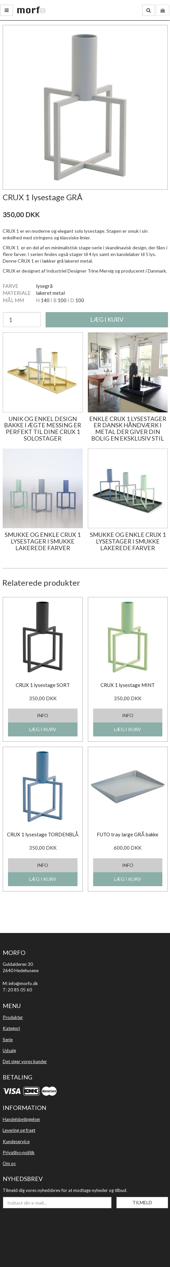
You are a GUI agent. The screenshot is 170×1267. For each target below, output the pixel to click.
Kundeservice (16, 1141)
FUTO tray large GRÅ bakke (127, 834)
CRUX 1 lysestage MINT (127, 685)
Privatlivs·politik (19, 1152)
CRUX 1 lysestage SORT (43, 685)
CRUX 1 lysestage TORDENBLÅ (43, 834)
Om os (9, 1163)
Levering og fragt (19, 1130)
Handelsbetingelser (21, 1119)
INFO (42, 715)
